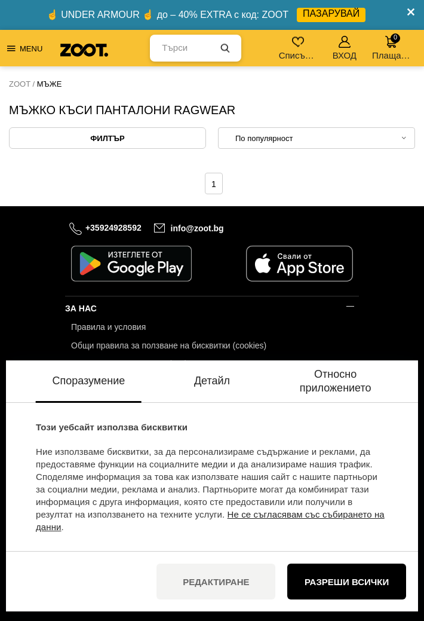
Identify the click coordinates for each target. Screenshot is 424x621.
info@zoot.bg (197, 228)
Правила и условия (108, 327)
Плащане (391, 46)
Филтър (107, 138)
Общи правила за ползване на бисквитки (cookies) (168, 345)
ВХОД (345, 48)
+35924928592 (113, 228)
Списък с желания (299, 48)
